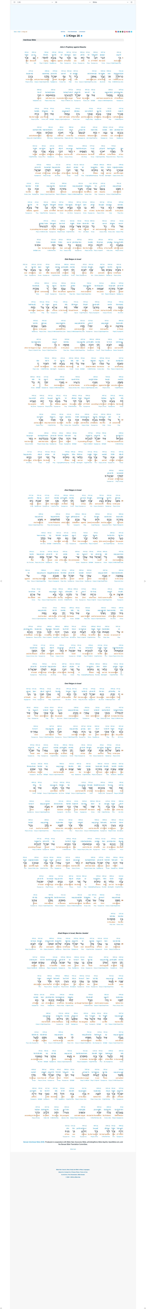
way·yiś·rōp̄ (102, 610)
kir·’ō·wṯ (93, 591)
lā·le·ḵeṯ (48, 629)
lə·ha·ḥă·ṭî (89, 648)
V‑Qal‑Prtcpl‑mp (95, 525)
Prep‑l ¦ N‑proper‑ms (80, 138)
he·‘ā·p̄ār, (102, 73)
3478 (54, 71)
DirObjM (93, 100)
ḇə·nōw (28, 186)
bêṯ (66, 304)
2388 (75, 707)
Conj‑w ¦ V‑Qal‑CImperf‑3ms (113, 63)
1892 (45, 433)
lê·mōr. (46, 55)
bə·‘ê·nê (62, 223)
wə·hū (110, 304)
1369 (120, 164)
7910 (75, 301)
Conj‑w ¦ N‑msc (69, 156)
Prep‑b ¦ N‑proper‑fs (61, 194)
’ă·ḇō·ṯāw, (88, 186)
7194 (88, 283)
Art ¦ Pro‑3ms (30, 562)
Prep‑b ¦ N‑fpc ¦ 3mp (50, 100)
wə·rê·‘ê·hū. (76, 379)
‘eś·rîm (109, 267)
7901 (118, 183)
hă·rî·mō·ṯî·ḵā (118, 73)
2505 (112, 688)
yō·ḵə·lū (60, 130)
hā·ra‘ (74, 629)
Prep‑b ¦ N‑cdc (61, 231)
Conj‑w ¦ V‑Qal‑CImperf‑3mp (38, 581)
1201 (53, 52)
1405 (76, 514)
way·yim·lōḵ (51, 186)
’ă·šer (26, 55)
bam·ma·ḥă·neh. (117, 573)
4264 (120, 570)
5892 (70, 127)
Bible (15, 31)
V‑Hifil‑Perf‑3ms (51, 250)
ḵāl (106, 554)
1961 (118, 52)
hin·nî (39, 92)
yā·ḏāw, (110, 242)
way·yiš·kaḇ (117, 186)
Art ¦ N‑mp (50, 138)
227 (117, 688)
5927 (104, 570)
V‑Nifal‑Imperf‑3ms (110, 699)
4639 (120, 239)
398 (60, 127)
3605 (91, 220)
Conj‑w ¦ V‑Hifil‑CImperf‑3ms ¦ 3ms (76, 331)
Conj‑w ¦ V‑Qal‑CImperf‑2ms (42, 81)
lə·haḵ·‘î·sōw (43, 223)
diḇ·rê (61, 148)
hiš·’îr (47, 361)
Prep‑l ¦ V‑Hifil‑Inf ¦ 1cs (67, 100)
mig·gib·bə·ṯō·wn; (53, 573)
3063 (65, 264)
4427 (51, 183)
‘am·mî (63, 73)
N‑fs (92, 275)
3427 (120, 358)
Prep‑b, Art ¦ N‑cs (118, 581)
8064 (84, 146)
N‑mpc (61, 156)
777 (54, 301)
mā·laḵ (57, 267)
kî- (77, 591)
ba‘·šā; (112, 398)
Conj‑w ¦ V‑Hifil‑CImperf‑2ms (105, 100)
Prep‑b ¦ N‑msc (119, 250)
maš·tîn (120, 379)
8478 (120, 202)
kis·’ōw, (101, 361)
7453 (76, 376)
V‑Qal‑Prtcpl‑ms (83, 312)
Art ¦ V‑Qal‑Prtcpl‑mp (109, 543)
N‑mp (31, 506)
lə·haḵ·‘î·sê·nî (68, 92)
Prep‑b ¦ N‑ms (106, 387)
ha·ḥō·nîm (110, 535)
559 (45, 52)
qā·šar (85, 535)
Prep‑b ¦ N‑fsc (100, 213)
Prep (88, 63)
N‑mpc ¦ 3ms (88, 194)
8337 (101, 264)
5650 (62, 283)
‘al (70, 73)
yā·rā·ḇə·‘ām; (76, 242)
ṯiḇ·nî (42, 691)
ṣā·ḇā (65, 554)
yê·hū (82, 55)
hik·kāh (53, 242)
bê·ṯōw (112, 223)
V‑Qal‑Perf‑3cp (52, 425)
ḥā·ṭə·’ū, (53, 417)
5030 (69, 202)
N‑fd (102, 294)
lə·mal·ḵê (47, 167)
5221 (52, 239)
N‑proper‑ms (94, 63)
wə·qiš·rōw (33, 648)
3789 (95, 164)
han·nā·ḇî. (32, 398)
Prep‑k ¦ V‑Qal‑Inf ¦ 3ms (117, 369)
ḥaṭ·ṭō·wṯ (102, 417)
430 (60, 433)
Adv (35, 63)
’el (119, 417)
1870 (30, 71)
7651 (120, 339)
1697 (102, 52)
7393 (120, 301)
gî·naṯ (28, 691)
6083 (102, 71)
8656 (63, 183)
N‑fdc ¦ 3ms (110, 250)
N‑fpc (103, 425)
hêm (102, 167)
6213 (34, 146)
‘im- (96, 186)
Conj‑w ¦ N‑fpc (85, 425)
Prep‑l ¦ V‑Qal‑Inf (44, 63)
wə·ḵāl (104, 454)
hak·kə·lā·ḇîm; (48, 130)
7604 (46, 358)
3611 (49, 127)
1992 (100, 164)
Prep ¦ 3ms (120, 213)
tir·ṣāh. (120, 591)
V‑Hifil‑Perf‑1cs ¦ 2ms (117, 81)
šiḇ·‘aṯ (39, 498)
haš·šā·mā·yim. (81, 148)
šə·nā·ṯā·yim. (99, 286)
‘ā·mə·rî (84, 554)
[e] (120, 52)
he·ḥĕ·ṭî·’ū (119, 435)
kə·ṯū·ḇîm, (94, 167)
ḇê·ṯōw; (77, 111)
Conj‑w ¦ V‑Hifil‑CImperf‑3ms (57, 387)
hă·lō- (109, 167)
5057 (74, 71)
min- (109, 73)
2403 (52, 89)
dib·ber (74, 398)
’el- (89, 55)
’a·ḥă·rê (108, 111)
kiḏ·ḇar (103, 398)
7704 (112, 146)
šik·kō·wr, (74, 304)
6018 (84, 551)
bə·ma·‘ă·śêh (118, 242)
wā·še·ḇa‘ (100, 498)
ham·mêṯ (94, 130)
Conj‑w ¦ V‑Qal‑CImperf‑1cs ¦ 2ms (87, 81)
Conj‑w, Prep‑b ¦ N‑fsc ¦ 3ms (116, 656)
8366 (120, 376)
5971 (62, 71)
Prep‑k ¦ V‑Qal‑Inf (91, 599)
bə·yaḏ (50, 398)
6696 (42, 570)
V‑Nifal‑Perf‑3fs (68, 599)
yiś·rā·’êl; (54, 73)
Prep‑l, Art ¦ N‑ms (82, 699)
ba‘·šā (54, 55)
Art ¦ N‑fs (60, 599)
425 (36, 183)
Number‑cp (109, 275)
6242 (109, 264)
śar (48, 286)
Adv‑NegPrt (108, 175)
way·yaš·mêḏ (59, 379)
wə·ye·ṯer (69, 148)
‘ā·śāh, (99, 648)
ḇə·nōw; (68, 417)
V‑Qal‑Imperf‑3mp (58, 138)
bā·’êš (54, 610)
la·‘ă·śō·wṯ (82, 629)
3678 (101, 358)
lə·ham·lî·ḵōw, (118, 710)
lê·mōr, (95, 535)
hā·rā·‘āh (86, 223)
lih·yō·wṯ (100, 242)
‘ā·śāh (35, 148)
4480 (108, 71)
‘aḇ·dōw (63, 286)
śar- (78, 554)
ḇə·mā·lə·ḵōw (36, 342)
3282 (33, 52)
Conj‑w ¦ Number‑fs (99, 275)
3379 (120, 89)
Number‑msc (38, 506)
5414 (93, 71)
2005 (38, 89)
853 (92, 89)
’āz (119, 691)
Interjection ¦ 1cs (37, 100)
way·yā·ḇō (104, 323)
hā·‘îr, (61, 591)
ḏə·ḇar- (102, 55)
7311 (120, 71)
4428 (47, 164)
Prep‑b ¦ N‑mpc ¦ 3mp (42, 444)
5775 (91, 146)
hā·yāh (45, 205)
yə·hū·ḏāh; (64, 267)
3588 (74, 589)
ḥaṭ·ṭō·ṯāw (105, 629)
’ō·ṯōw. (38, 242)
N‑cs (66, 562)
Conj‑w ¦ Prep (89, 119)
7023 (107, 376)
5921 (59, 52)
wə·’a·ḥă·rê (89, 111)
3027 (101, 202)
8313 (102, 607)
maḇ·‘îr (120, 111)
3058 (81, 52)
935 (106, 320)
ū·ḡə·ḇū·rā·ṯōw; (118, 167)
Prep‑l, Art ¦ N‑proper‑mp (53, 525)
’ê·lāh (37, 186)
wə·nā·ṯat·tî (66, 111)
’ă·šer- (79, 223)
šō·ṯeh (85, 304)
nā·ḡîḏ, (75, 73)
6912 (79, 183)
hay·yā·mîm (56, 167)
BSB (19, 31)
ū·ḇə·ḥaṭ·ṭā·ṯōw (118, 648)
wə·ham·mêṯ (37, 130)
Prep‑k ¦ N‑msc (35, 119)
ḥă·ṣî (74, 691)
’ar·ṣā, (55, 304)
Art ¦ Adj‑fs (86, 231)
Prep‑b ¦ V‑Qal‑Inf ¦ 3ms (35, 350)
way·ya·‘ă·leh (102, 573)
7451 (85, 220)
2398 (109, 89)
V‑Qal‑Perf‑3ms (33, 156)
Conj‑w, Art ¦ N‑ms (106, 525)
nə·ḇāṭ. (104, 130)
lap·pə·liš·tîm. (55, 516)
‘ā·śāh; (89, 454)
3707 (69, 89)
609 (84, 264)
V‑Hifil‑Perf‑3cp (119, 444)
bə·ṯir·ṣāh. (119, 323)
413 (87, 52)
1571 (108, 202)
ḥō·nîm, (97, 516)
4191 (94, 127)
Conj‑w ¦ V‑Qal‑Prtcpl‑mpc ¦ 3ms (89, 387)
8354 (84, 301)
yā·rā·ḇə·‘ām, (118, 92)
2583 (96, 514)
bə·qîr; (107, 379)
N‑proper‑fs (77, 525)
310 (108, 108)
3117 (57, 164)
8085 (40, 514)
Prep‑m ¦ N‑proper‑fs (54, 581)
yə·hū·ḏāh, (64, 498)
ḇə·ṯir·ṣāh (96, 304)
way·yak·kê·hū (80, 323)
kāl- (93, 223)
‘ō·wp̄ (92, 148)
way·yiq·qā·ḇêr (78, 186)
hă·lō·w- (80, 454)
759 (32, 589)
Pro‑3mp (101, 175)
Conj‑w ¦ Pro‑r (42, 156)
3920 (69, 589)
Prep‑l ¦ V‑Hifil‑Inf (88, 444)
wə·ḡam (109, 205)
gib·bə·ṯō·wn (75, 516)
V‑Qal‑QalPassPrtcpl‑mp (91, 175)
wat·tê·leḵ (45, 73)
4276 (36, 283)
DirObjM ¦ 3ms (37, 250)
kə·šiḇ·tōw (119, 361)
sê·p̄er (76, 167)
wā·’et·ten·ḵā (92, 73)
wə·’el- (121, 223)
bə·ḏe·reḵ (29, 73)
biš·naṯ (118, 267)
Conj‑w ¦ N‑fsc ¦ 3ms (118, 175)
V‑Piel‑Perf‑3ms (72, 406)
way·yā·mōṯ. (42, 610)
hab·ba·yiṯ (31, 304)
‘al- (62, 55)
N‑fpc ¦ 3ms (106, 637)
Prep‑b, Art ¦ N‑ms (111, 156)
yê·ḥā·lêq (112, 691)
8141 (118, 264)
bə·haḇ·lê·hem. (43, 435)
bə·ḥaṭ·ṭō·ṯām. (50, 92)
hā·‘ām (120, 535)
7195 (34, 645)
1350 (94, 376)
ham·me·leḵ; (41, 535)
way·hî (118, 55)
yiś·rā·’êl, (78, 92)
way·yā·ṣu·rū (41, 573)
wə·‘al (105, 223)
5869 (62, 220)
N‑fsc (37, 294)
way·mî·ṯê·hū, (60, 323)
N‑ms (76, 81)
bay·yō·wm (40, 554)
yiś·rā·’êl (120, 286)
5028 (104, 127)
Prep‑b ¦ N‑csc (29, 81)
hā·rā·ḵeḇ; (119, 304)
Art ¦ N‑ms (102, 81)
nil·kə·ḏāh (68, 591)
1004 (76, 108)
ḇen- (74, 55)
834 (26, 52)
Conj (110, 213)
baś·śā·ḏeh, (111, 148)
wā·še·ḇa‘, (119, 342)
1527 (27, 688)
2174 (53, 283)
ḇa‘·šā (99, 111)
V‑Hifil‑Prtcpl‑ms (119, 119)
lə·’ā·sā (84, 267)
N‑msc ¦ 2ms (45, 119)
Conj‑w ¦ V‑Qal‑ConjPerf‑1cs (62, 119)
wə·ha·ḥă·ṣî (106, 710)
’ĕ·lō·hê (60, 435)
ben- (111, 130)
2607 (67, 52)
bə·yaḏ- (101, 205)
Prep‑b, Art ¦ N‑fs (69, 138)
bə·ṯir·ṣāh (112, 286)
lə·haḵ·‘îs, (89, 435)
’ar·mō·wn (31, 591)
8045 (61, 376)
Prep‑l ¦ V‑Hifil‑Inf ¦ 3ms (42, 231)
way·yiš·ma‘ (39, 516)
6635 (64, 551)
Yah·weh (95, 55)
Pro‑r (27, 63)
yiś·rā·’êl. (38, 167)
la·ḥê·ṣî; (84, 691)
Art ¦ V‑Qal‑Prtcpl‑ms (92, 138)
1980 (46, 71)
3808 (108, 164)
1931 (109, 301)
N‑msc (103, 63)
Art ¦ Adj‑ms (73, 637)
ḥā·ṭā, (93, 629)
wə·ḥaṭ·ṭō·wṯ (84, 417)
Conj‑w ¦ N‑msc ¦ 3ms (74, 387)
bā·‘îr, (71, 130)
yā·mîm (30, 498)
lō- (55, 361)
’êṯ (39, 379)
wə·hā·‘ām (107, 516)
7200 (93, 589)
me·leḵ (72, 267)
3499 (69, 146)
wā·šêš (102, 267)
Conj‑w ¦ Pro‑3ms (107, 312)
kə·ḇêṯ (37, 111)
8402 (41, 688)
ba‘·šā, (62, 361)
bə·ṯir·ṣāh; (62, 186)
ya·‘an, (33, 55)
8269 (45, 283)
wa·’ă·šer (42, 148)
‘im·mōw (63, 573)
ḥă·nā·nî (78, 205)
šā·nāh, (90, 267)
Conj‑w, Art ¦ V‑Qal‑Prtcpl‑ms (34, 138)
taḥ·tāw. (120, 205)
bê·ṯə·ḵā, (45, 111)
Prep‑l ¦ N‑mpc (47, 175)
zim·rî (91, 323)
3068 (94, 52)
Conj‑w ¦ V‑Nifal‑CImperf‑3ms (75, 194)
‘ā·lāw (73, 286)
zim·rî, (54, 286)
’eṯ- (94, 92)
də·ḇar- (60, 205)
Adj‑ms (76, 312)
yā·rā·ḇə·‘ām (118, 130)
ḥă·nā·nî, (68, 55)
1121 (73, 52)
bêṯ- (121, 610)
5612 (75, 164)
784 (54, 607)
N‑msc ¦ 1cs (63, 81)
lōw (122, 148)
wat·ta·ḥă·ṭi (109, 92)
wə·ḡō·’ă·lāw (93, 379)
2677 (84, 688)
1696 (73, 395)
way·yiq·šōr (87, 286)
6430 (57, 514)
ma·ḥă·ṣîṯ (35, 286)
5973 (94, 183)
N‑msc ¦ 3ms (76, 119)
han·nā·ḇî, (69, 205)
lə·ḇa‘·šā (82, 130)
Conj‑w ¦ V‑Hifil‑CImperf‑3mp (115, 562)
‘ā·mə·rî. (86, 710)
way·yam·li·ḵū (118, 554)
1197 (120, 108)
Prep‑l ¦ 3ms (120, 156)
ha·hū (32, 554)
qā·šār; (115, 666)
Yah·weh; (56, 629)
